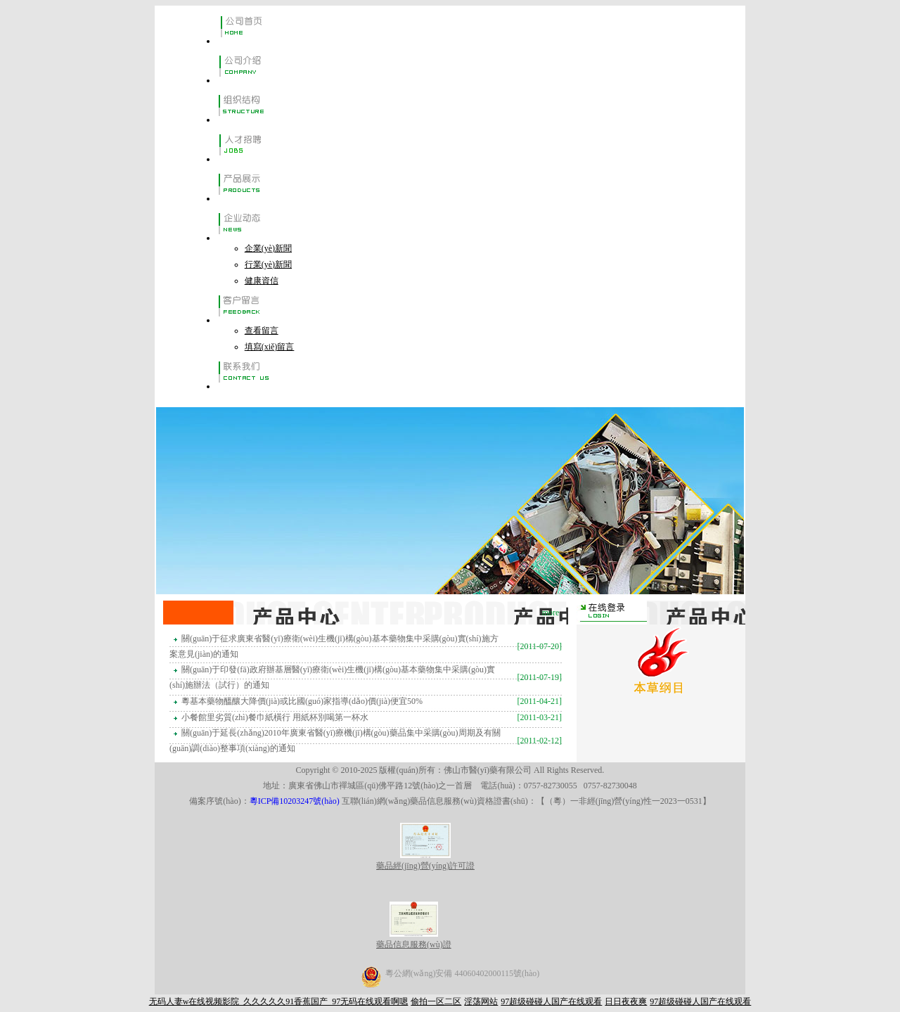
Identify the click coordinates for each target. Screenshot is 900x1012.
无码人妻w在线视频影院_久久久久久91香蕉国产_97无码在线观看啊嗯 (279, 1001)
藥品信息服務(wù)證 (413, 939)
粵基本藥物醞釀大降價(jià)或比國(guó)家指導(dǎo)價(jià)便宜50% (303, 701)
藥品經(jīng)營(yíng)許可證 (425, 860)
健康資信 (261, 281)
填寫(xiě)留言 (270, 347)
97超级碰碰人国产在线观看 (551, 1001)
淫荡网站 (481, 1001)
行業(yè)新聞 (268, 264)
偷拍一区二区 (436, 1001)
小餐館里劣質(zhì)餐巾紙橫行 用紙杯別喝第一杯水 (276, 717)
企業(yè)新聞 (268, 248)
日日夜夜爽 (626, 1001)
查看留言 (261, 330)
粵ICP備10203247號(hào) (296, 801)
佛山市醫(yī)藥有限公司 (488, 770)
